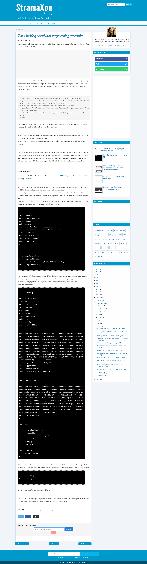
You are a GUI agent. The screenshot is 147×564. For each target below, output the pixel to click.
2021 (98, 272)
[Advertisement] (52, 64)
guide (22, 155)
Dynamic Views (114, 239)
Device (105, 239)
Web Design (99, 256)
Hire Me (86, 558)
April (99, 323)
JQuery (112, 248)
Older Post (85, 544)
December (101, 300)
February (101, 373)
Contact (40, 23)
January (100, 375)
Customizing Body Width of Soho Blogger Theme (114, 188)
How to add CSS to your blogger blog (109, 343)
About (29, 23)
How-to (97, 248)
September (102, 309)
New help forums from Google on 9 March (111, 357)
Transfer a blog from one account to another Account (112, 339)
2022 (98, 269)
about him (101, 43)
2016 (98, 286)
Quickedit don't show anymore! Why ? (110, 350)
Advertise (76, 558)
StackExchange (119, 46)
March (100, 326)
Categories (52, 23)
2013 (98, 295)
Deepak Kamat (31, 40)
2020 (98, 275)
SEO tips (109, 252)
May (99, 320)
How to (123, 243)
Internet (105, 248)
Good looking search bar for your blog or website (50, 36)
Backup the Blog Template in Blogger (110, 336)
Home (54, 544)
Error (123, 239)
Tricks (126, 252)
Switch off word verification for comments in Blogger (112, 346)
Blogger (109, 230)
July (99, 314)
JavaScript (120, 248)
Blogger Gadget (119, 230)
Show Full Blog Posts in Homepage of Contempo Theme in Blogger (113, 167)
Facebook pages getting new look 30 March (112, 369)
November (101, 303)
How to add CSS (30, 179)
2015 (98, 289)
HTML (117, 243)
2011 (98, 379)
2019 (98, 277)
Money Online (99, 252)
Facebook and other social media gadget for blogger (112, 354)
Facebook (102, 46)
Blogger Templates (101, 235)
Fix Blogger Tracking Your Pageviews (113, 177)
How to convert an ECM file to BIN (115, 156)
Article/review (99, 230)
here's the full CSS (58, 176)
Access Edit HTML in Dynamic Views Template (113, 328)
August (100, 311)
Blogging (113, 235)
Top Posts (118, 252)
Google (110, 243)
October (101, 306)
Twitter (110, 46)
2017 (98, 283)
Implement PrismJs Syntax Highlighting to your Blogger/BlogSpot (110, 149)
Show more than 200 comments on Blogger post (112, 332)
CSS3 (125, 235)
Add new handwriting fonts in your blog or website (43, 510)
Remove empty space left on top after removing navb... (110, 365)
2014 (98, 292)
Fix (104, 243)
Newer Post (22, 544)
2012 (98, 298)
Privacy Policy (64, 558)
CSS (119, 235)
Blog (19, 23)
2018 (98, 280)
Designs (97, 239)
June (99, 317)
